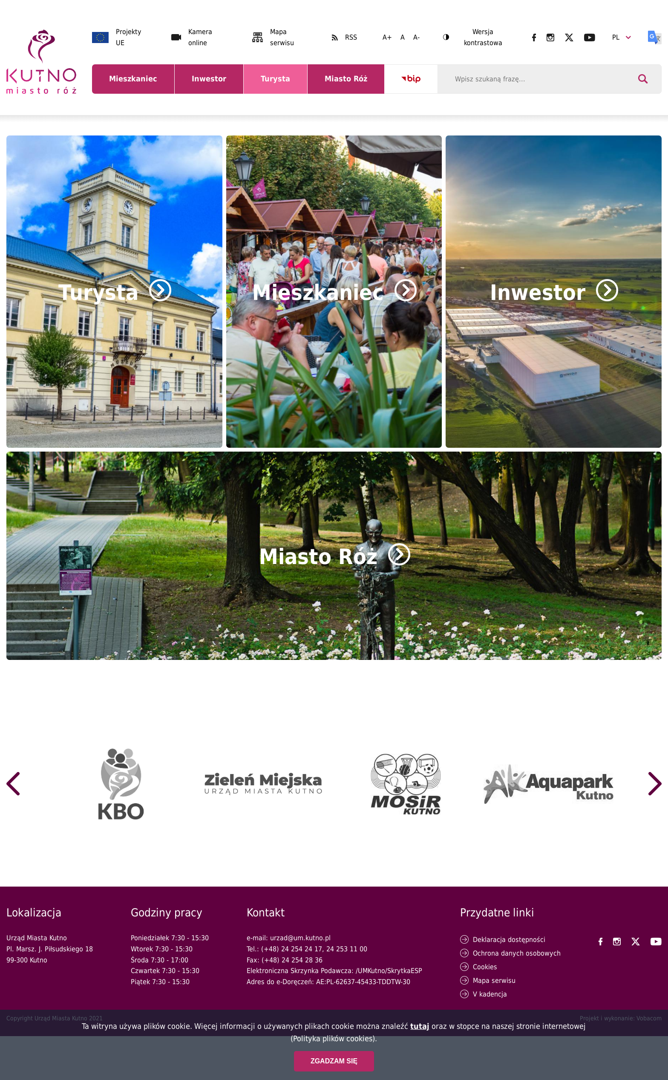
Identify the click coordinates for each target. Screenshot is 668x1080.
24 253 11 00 (346, 949)
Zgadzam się (334, 1061)
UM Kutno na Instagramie (550, 37)
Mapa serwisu (494, 980)
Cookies (485, 967)
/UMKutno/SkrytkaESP (389, 971)
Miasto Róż (349, 84)
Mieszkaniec (135, 84)
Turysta (282, 84)
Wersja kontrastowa (472, 38)
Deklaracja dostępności (509, 940)
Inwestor (214, 84)
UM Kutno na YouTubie (589, 37)
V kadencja (490, 994)
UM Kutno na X (569, 37)
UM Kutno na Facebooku (534, 37)
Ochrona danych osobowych (517, 953)
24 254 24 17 (301, 949)
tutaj (419, 1026)
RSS (351, 37)
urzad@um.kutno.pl (300, 938)
